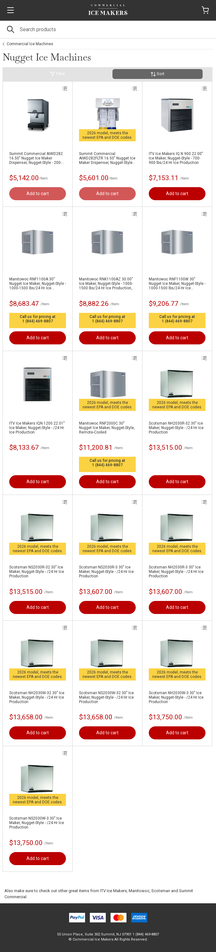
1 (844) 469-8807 (37, 321)
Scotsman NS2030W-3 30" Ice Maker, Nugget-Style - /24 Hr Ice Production (36, 822)
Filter (57, 74)
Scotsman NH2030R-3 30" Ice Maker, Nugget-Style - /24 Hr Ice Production (176, 571)
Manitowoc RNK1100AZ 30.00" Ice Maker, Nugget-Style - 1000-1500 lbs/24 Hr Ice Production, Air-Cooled (106, 283)
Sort (157, 74)
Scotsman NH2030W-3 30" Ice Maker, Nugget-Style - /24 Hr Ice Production (176, 697)
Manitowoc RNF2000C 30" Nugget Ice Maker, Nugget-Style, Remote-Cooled (107, 427)
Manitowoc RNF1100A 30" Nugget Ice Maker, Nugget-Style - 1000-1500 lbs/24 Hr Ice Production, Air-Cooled (37, 283)
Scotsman (160, 890)
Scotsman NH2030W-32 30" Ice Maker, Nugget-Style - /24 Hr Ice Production (36, 697)
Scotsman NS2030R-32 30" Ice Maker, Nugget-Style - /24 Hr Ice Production (36, 571)
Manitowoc (139, 890)
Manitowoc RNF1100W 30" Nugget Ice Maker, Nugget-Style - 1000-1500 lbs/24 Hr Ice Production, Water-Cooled (177, 283)
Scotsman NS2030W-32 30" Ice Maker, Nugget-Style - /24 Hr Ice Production (106, 697)
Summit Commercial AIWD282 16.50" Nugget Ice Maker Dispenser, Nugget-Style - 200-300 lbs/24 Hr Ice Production (36, 158)
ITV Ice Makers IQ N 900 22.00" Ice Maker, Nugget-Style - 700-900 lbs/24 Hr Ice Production (176, 158)
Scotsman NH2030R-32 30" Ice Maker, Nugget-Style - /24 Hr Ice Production (176, 427)
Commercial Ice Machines (30, 44)
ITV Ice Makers (113, 890)
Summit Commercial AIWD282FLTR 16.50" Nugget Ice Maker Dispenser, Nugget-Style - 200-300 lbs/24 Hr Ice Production (107, 158)
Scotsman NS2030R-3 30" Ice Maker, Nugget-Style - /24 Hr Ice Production (106, 571)
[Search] (108, 29)
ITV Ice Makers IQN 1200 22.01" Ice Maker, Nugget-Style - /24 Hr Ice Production (37, 427)
